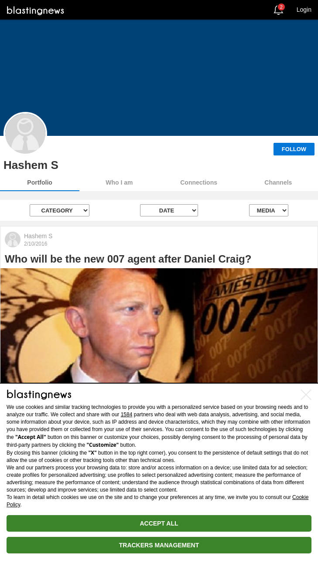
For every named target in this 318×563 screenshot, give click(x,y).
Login (304, 9)
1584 (127, 414)
